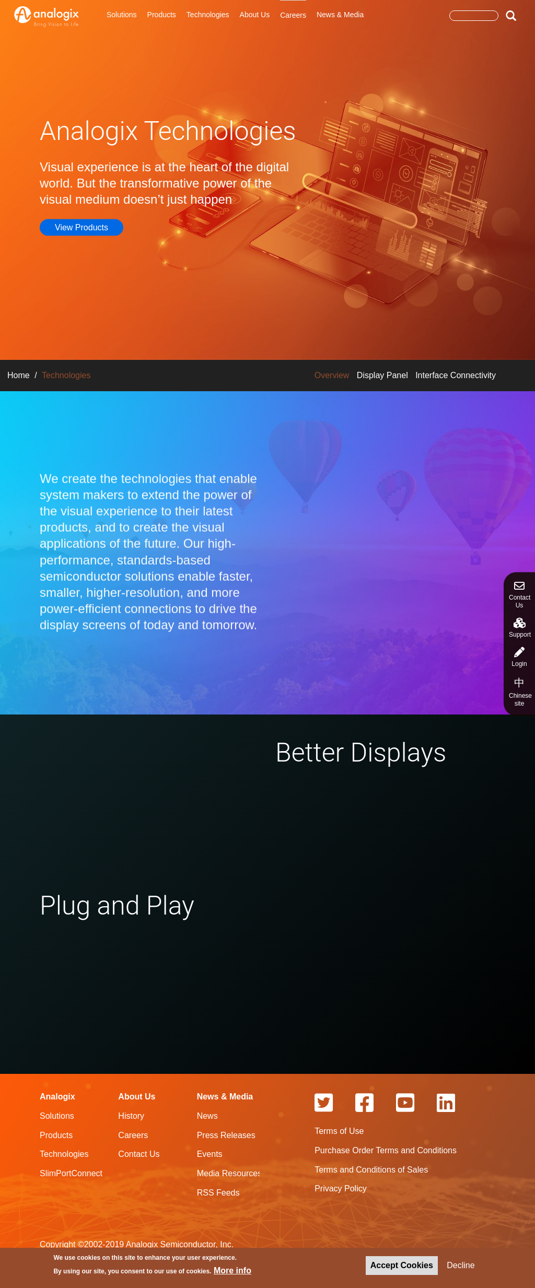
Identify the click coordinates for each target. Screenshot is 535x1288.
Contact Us (519, 595)
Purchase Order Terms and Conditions (386, 1150)
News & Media (340, 14)
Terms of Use (339, 1131)
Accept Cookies (401, 1266)
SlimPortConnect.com (80, 1173)
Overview (332, 375)
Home (18, 375)
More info (232, 1271)
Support (520, 628)
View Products (81, 227)
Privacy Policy (341, 1188)
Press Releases (226, 1135)
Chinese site (520, 691)
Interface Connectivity (455, 375)
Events (210, 1154)
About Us (255, 14)
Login (519, 657)
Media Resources (229, 1173)
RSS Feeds (218, 1192)
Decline (460, 1266)
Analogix (57, 1096)
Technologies (208, 14)
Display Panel (382, 375)
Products (161, 14)
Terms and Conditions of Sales (371, 1169)
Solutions (122, 14)
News (207, 1115)
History (131, 1115)
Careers (293, 15)
